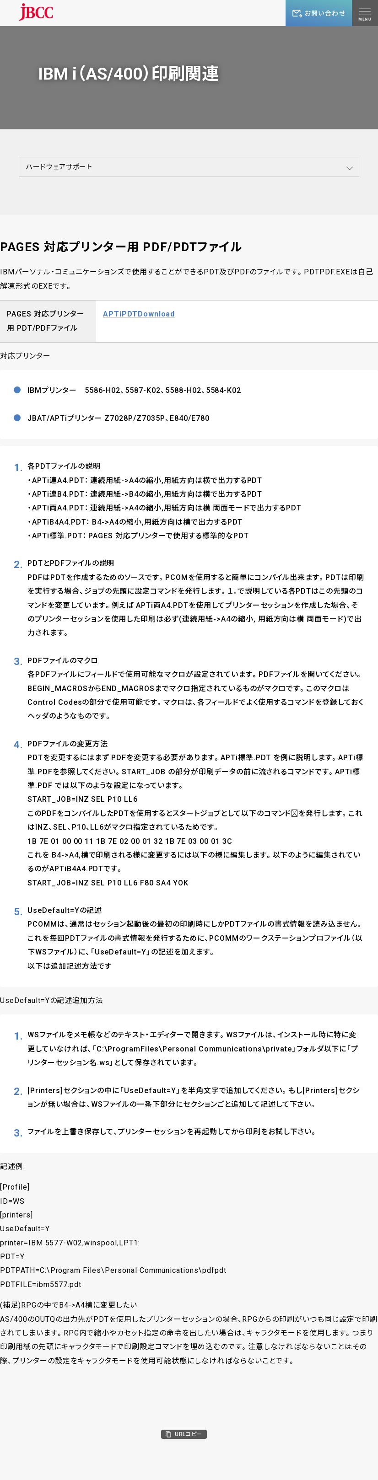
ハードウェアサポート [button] (59, 167)
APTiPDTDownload (139, 314)
